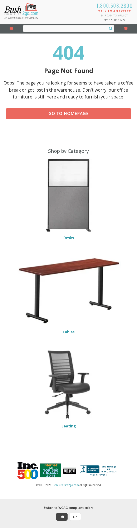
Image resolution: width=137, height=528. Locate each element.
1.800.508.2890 (115, 5)
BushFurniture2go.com (65, 485)
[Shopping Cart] (125, 29)
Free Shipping (114, 20)
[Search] (111, 28)
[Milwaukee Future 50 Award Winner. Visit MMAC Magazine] (69, 470)
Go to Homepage (68, 113)
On (75, 517)
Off (61, 517)
